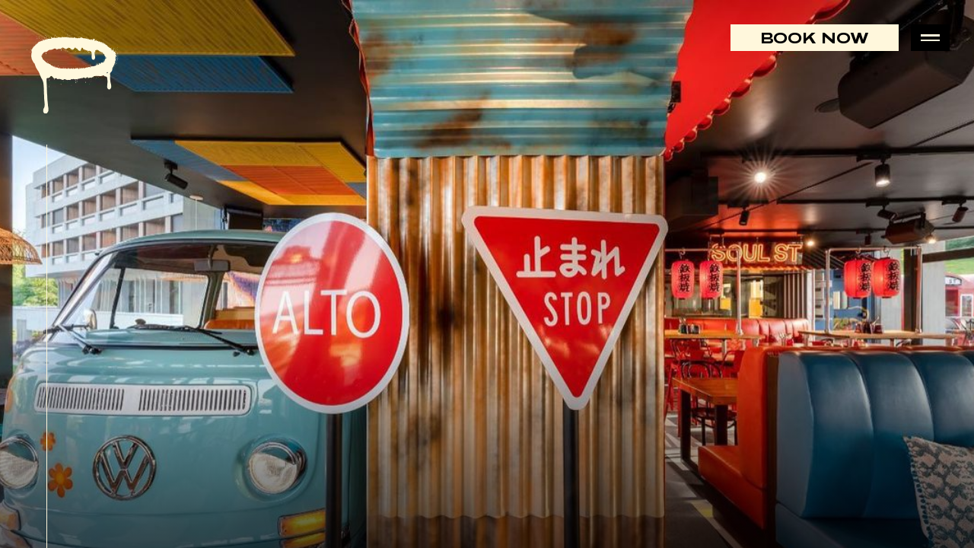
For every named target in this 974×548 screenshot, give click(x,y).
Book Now (814, 37)
